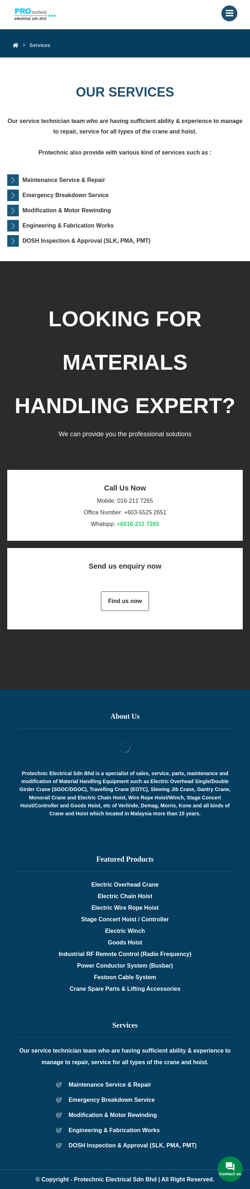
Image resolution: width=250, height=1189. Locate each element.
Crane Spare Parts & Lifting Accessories (124, 989)
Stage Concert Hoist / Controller (125, 919)
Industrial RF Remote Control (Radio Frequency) (125, 954)
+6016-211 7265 (138, 524)
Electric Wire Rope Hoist (125, 908)
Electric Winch (125, 931)
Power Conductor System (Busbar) (125, 966)
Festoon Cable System (125, 977)
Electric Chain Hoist (125, 896)
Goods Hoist (125, 942)
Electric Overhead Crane (125, 885)
